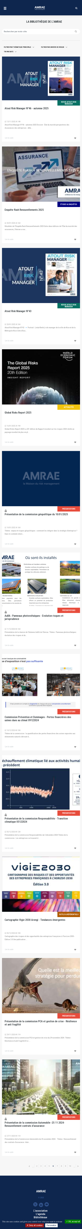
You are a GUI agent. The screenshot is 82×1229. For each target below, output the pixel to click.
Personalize (51, 1225)
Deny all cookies (35, 1225)
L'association (40, 1210)
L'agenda (40, 1214)
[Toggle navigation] (5, 8)
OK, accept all (73, 1221)
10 (71, 1166)
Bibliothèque (40, 1217)
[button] (19, 47)
